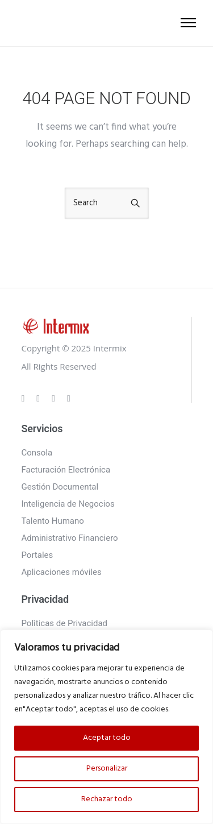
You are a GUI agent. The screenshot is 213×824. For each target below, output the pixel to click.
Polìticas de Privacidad (65, 623)
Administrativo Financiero (70, 538)
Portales (37, 555)
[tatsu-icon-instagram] (39, 398)
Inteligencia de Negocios (68, 504)
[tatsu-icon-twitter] (68, 398)
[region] (106, 727)
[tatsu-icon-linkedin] (55, 398)
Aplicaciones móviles (62, 572)
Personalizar (106, 768)
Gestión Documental (60, 487)
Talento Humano (53, 521)
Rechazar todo (106, 799)
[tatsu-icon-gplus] (25, 398)
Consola (37, 453)
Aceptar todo (107, 737)
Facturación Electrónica (66, 470)
